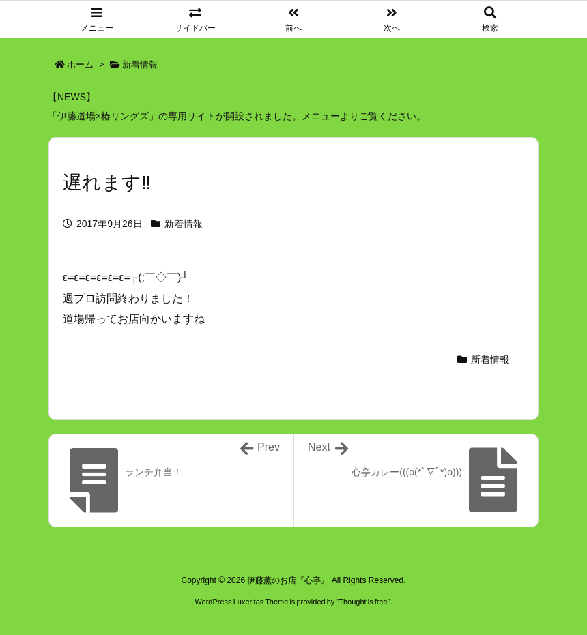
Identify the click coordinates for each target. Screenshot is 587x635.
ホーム (80, 64)
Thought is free (363, 601)
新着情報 (140, 64)
